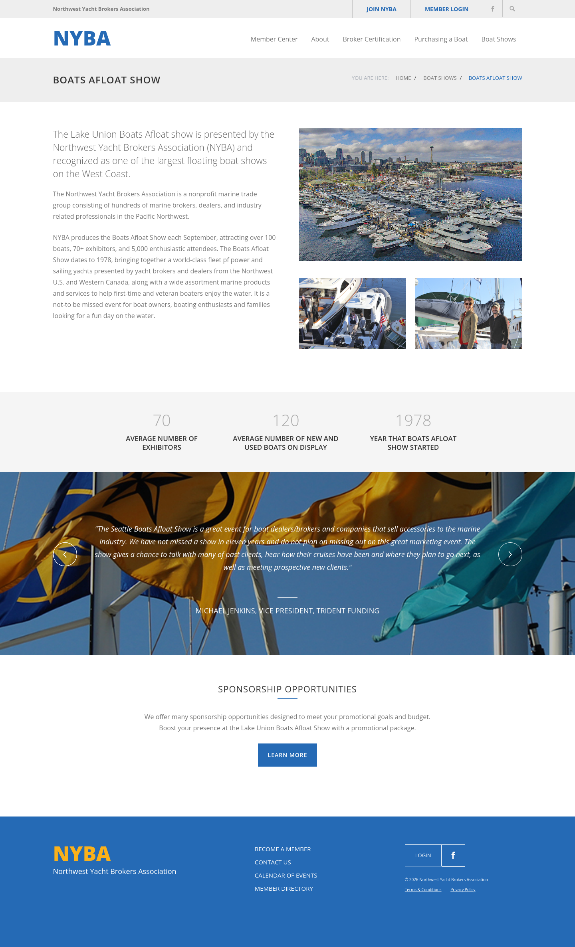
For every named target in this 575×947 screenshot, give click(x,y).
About (320, 39)
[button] (65, 554)
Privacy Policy (462, 889)
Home (403, 77)
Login (423, 855)
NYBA (82, 37)
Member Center (274, 39)
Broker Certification (372, 39)
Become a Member (283, 849)
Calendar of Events (286, 875)
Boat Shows (499, 39)
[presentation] (510, 554)
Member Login (447, 9)
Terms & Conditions (423, 889)
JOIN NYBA (382, 9)
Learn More (287, 755)
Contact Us (273, 862)
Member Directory (284, 888)
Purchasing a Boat (441, 39)
